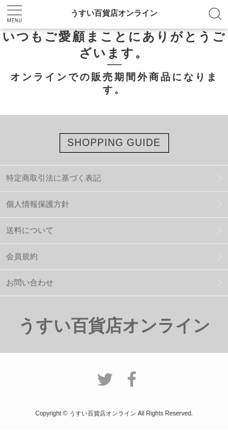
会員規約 (22, 256)
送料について (30, 230)
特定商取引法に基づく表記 (53, 177)
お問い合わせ (30, 282)
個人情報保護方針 (37, 204)
